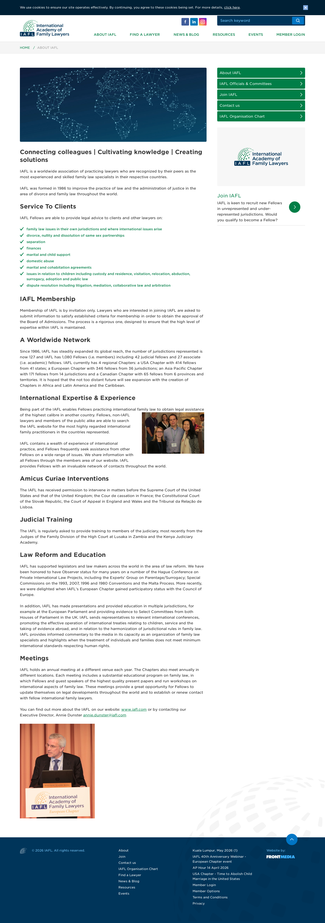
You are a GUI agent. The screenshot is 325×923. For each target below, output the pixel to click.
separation (36, 243)
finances (34, 250)
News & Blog (186, 34)
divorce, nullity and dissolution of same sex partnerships (75, 237)
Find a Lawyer (145, 34)
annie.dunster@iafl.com (104, 717)
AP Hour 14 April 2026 (211, 869)
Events (255, 34)
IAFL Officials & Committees (246, 85)
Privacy (199, 905)
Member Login (290, 34)
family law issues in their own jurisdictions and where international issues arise (94, 231)
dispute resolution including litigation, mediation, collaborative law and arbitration (99, 287)
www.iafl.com (134, 711)
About (123, 852)
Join (121, 858)
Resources (224, 34)
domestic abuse (40, 263)
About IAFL (105, 34)
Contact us (230, 107)
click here (232, 7)
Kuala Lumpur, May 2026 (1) (215, 852)
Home (25, 49)
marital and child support (48, 256)
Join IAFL (228, 96)
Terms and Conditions (210, 899)
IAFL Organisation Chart (242, 118)
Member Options (206, 893)
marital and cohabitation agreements (59, 269)
